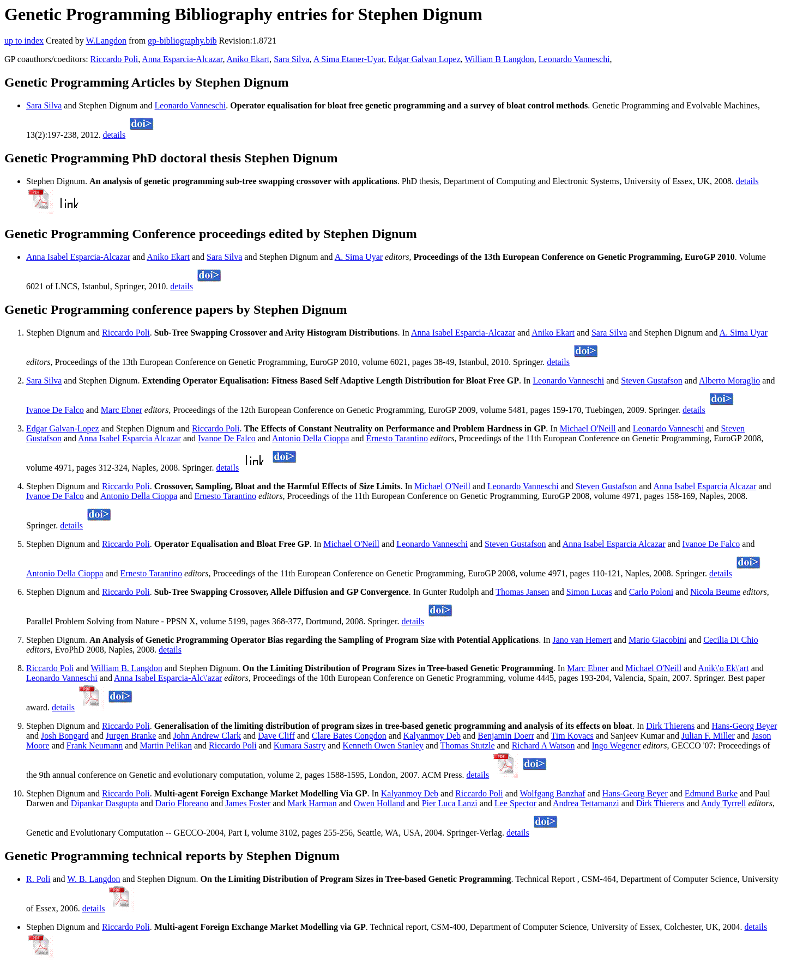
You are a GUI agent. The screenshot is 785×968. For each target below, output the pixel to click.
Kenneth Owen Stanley (382, 745)
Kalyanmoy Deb (432, 735)
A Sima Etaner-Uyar (348, 59)
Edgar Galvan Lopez (424, 59)
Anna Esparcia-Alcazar (182, 59)
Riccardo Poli (114, 59)
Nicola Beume (715, 591)
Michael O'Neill (588, 428)
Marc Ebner (121, 410)
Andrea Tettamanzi (586, 803)
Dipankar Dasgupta (104, 803)
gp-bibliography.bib (182, 40)
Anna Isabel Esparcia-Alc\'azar (168, 678)
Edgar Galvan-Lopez (62, 428)
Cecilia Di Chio (730, 639)
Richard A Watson (543, 745)
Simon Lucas (589, 591)
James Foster (247, 803)
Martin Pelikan (166, 745)
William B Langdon (499, 59)
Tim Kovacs (572, 735)
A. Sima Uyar (359, 256)
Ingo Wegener (616, 745)
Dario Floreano (181, 803)
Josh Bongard (65, 735)
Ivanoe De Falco (55, 410)
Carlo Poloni (651, 591)
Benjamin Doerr (506, 735)
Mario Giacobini (657, 639)
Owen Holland (379, 803)
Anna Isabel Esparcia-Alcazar (78, 256)
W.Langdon (106, 40)
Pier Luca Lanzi (450, 803)
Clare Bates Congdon (349, 735)
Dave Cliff (276, 735)
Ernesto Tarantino (397, 438)
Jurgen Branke (131, 735)
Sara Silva (291, 59)
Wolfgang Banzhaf (552, 793)
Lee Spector (515, 803)
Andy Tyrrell (723, 803)
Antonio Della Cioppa (310, 438)
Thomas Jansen (522, 591)
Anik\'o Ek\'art (723, 668)
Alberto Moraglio (729, 380)
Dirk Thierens (670, 725)
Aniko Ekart (248, 59)
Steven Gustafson (651, 380)
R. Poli (38, 879)
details (113, 134)
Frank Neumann (95, 745)
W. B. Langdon (93, 879)
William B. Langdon (126, 668)
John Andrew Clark (206, 735)
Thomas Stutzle (467, 745)
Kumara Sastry (300, 745)
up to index (24, 40)
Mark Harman (311, 803)
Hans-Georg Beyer (744, 725)
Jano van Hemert (581, 639)
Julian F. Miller (708, 735)
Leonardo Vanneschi (574, 59)
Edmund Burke (711, 793)
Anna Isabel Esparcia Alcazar (129, 438)
